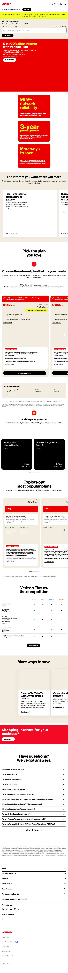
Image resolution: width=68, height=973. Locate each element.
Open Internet (6, 951)
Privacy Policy (6, 937)
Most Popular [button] (7, 889)
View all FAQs (33, 830)
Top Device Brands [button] (9, 873)
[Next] (64, 211)
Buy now (26, 9)
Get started (9, 60)
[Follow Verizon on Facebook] (3, 910)
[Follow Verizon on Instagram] (15, 909)
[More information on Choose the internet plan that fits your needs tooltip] (41, 277)
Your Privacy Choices (10, 942)
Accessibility (5, 946)
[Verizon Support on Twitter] (3, 919)
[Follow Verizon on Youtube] (11, 910)
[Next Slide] (66, 451)
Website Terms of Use (9, 956)
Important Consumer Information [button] (14, 899)
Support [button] (5, 878)
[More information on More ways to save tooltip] (46, 163)
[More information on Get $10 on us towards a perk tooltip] (28, 522)
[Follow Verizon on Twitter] (7, 909)
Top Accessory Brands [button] (10, 894)
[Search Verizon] (52, 4)
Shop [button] (4, 868)
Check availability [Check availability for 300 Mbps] (24, 373)
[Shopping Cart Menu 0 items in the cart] (61, 4)
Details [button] (28, 16)
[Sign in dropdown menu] (56, 4)
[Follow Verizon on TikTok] (19, 910)
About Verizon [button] (7, 884)
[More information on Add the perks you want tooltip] (62, 423)
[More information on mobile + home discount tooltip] (13, 637)
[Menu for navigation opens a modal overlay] (65, 4)
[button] (6, 463)
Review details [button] (12, 234)
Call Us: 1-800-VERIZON (12, 9)
